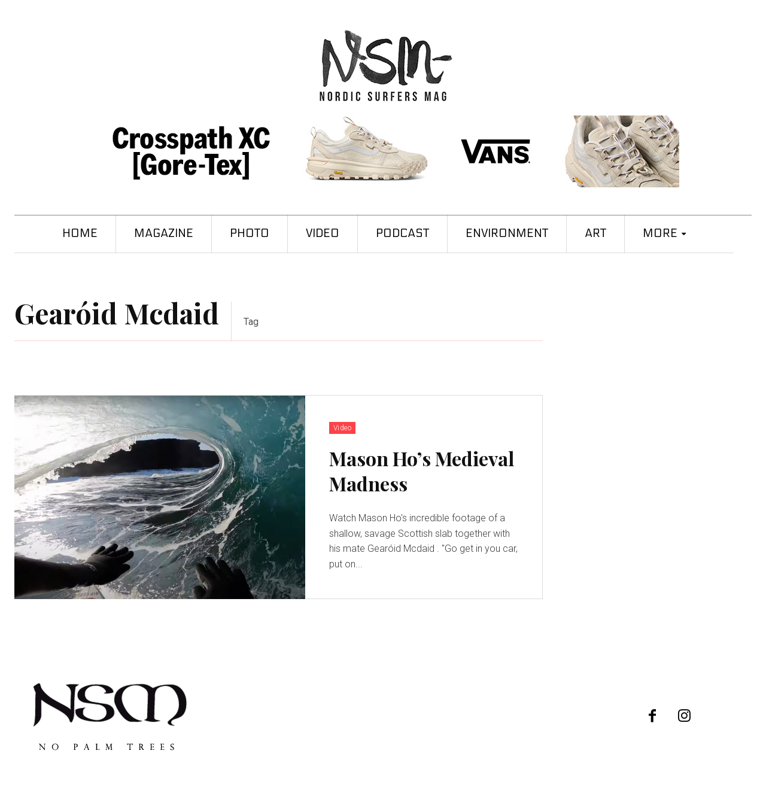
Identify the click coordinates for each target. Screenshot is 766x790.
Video (342, 428)
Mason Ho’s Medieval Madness (421, 470)
